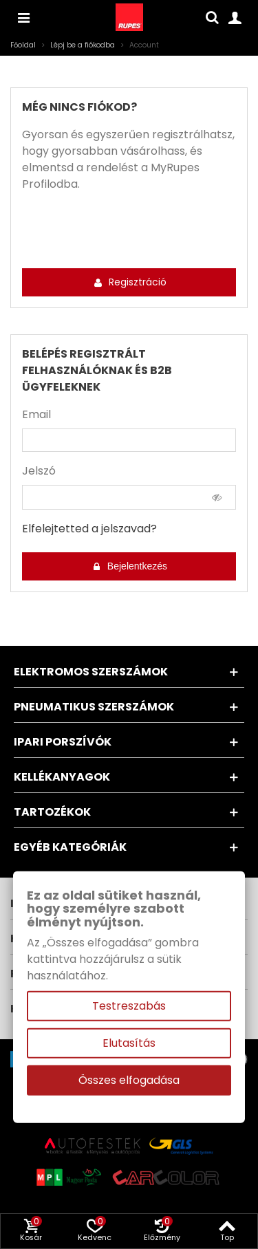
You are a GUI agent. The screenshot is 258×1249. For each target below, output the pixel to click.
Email (36, 414)
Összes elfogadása (129, 1080)
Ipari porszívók (62, 742)
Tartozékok (52, 812)
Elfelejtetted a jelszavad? (89, 528)
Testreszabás (129, 1006)
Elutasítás (129, 1043)
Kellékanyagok (62, 777)
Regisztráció (130, 282)
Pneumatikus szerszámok (94, 707)
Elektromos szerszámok (91, 672)
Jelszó (39, 471)
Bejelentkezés (129, 566)
